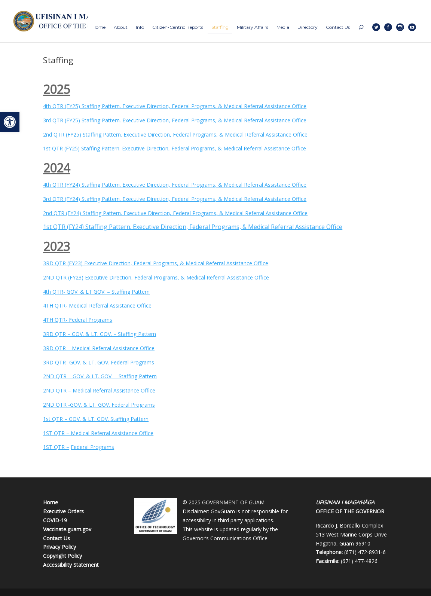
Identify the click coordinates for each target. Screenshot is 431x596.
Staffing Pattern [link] (137, 333)
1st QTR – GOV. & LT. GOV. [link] (76, 418)
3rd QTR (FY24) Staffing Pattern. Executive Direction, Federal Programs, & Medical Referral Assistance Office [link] (174, 198)
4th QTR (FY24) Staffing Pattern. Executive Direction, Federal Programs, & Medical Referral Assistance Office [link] (174, 184)
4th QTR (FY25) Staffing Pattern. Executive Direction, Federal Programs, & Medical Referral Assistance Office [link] (174, 106)
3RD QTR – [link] (57, 348)
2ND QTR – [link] (58, 390)
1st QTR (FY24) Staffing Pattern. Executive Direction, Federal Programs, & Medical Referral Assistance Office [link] (192, 227)
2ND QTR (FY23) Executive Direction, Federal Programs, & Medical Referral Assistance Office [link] (156, 277)
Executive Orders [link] (63, 511)
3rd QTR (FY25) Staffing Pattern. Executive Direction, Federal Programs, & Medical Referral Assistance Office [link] (174, 120)
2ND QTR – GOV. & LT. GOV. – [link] (81, 376)
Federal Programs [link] (132, 362)
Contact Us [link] (56, 538)
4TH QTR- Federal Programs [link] (77, 319)
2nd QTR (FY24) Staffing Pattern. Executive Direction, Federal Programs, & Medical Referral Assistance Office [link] (175, 213)
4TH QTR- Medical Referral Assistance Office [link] (97, 305)
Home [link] (50, 502)
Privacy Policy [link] (59, 546)
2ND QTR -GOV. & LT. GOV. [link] (76, 404)
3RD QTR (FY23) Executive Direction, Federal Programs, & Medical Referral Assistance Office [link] (155, 263)
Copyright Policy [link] (62, 555)
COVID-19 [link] (55, 520)
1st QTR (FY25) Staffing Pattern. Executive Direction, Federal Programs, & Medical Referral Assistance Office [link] (174, 148)
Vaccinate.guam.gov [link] (67, 529)
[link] (9, 122)
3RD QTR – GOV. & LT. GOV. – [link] (80, 333)
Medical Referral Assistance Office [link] (113, 348)
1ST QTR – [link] (57, 433)
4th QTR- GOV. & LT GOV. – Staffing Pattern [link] (96, 291)
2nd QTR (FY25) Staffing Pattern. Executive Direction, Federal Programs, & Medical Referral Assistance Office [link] (175, 134)
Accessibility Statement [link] (71, 564)
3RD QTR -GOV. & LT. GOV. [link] (77, 362)
